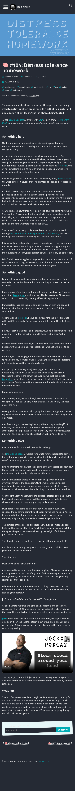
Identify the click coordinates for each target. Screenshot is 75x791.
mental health (24, 87)
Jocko (5, 642)
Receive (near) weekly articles (17, 750)
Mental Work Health (12, 82)
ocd (49, 87)
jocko (7, 90)
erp (56, 87)
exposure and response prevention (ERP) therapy (36, 238)
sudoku (64, 87)
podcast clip (17, 90)
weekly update (10, 87)
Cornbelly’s (8, 390)
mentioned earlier (15, 469)
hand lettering (39, 87)
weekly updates (16, 120)
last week (18, 170)
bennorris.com (33, 95)
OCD (41, 120)
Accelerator (22, 304)
